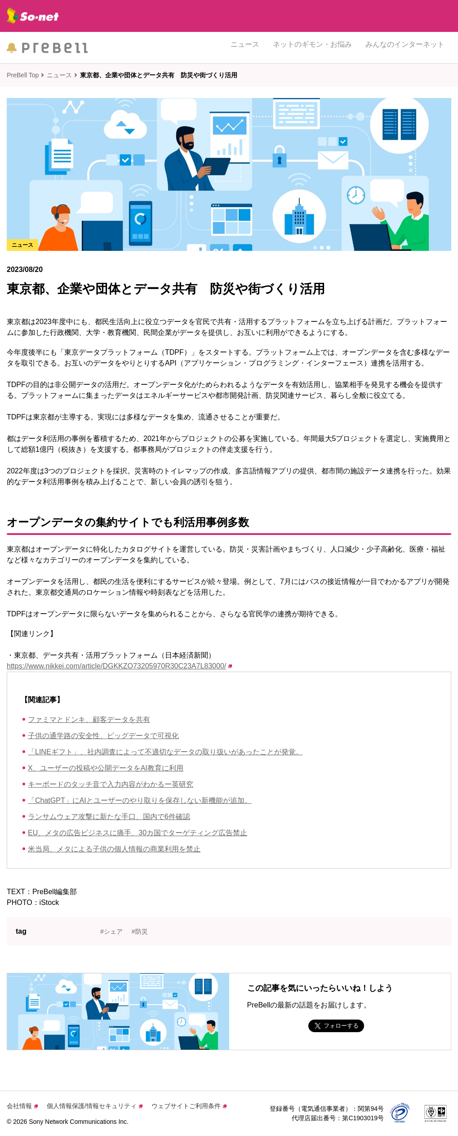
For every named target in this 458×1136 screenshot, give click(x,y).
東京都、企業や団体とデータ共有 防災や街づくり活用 (158, 75)
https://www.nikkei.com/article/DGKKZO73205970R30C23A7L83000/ (119, 666)
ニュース (245, 47)
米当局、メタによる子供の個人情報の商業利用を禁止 (114, 849)
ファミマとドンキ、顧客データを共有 (89, 719)
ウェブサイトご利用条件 (189, 1105)
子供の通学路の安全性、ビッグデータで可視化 (103, 736)
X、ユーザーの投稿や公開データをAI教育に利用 (105, 768)
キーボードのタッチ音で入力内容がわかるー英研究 (110, 784)
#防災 (140, 931)
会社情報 (22, 1105)
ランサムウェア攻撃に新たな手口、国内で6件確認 (109, 816)
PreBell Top (23, 75)
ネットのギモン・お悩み (312, 47)
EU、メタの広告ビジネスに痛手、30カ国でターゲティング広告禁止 (137, 833)
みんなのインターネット (405, 47)
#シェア (111, 931)
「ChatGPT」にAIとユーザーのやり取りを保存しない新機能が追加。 (140, 800)
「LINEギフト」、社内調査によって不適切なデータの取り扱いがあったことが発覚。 (165, 752)
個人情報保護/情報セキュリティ (94, 1105)
